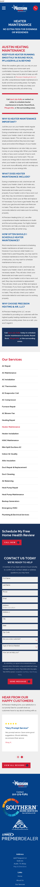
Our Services (20, 884)
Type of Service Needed (11, 646)
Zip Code (6, 632)
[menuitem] (20, 366)
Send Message (20, 681)
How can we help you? (11, 652)
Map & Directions (20, 867)
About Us (19, 880)
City (4, 619)
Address (6, 605)
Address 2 (6, 612)
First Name (6, 578)
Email (5, 598)
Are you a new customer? (12, 639)
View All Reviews (16, 765)
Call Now (11, 542)
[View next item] (22, 757)
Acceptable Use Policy (22, 672)
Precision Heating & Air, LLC (26, 77)
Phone (5, 592)
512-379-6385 (20, 794)
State (4, 625)
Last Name (6, 585)
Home (20, 876)
